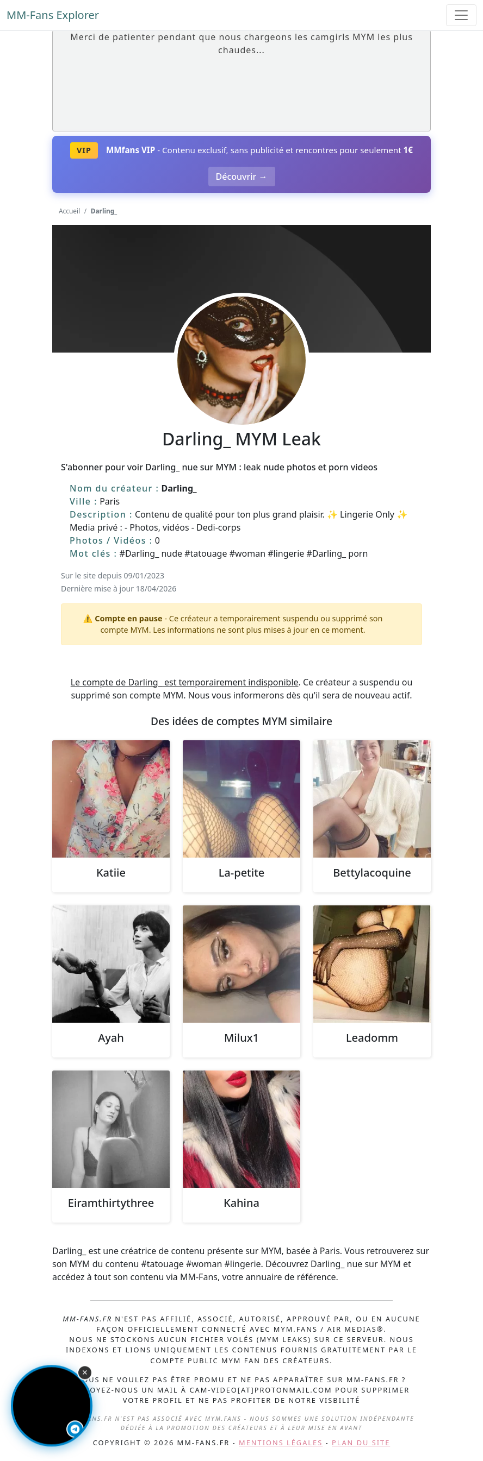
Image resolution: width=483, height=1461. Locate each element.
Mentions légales (281, 1442)
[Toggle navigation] (461, 15)
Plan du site (361, 1442)
